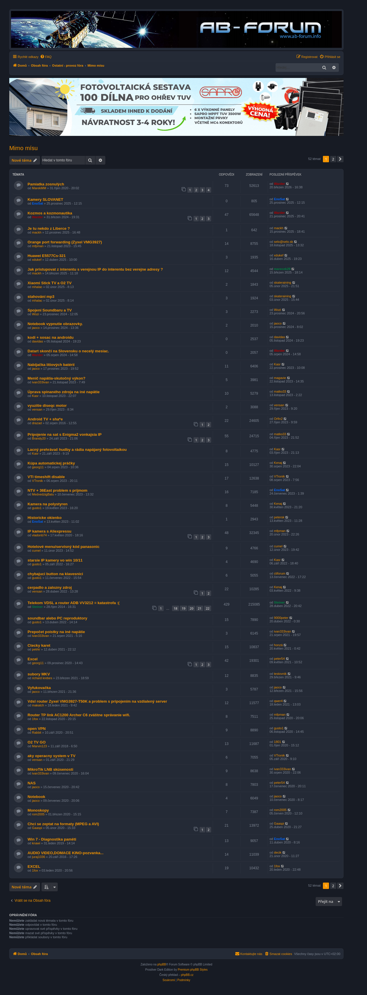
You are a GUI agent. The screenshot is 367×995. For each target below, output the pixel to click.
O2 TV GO (37, 742)
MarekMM (39, 188)
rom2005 (38, 814)
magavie (280, 378)
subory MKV (39, 674)
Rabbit (36, 732)
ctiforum (279, 573)
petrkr (36, 649)
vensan (37, 409)
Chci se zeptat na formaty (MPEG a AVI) (63, 824)
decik (277, 852)
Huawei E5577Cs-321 (47, 256)
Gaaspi (37, 828)
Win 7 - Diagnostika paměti (52, 839)
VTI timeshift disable (46, 477)
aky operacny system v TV (51, 756)
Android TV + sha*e (45, 419)
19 (183, 608)
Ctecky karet (39, 645)
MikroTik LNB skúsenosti (50, 769)
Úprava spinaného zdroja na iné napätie (64, 392)
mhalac (37, 287)
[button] (340, 159)
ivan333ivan (40, 382)
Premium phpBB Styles (193, 969)
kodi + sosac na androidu (51, 337)
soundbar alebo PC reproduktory (57, 618)
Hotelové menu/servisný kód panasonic (64, 546)
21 (200, 608)
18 (176, 608)
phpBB (161, 964)
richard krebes (42, 678)
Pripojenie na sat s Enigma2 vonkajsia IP (65, 434)
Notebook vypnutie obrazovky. (55, 324)
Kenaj (278, 462)
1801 (277, 741)
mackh (36, 232)
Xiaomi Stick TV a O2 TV (50, 283)
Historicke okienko (45, 517)
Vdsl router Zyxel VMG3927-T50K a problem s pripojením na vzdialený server (97, 701)
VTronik (37, 480)
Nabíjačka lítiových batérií (51, 364)
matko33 (280, 391)
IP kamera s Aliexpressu (49, 531)
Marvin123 (39, 746)
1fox (35, 719)
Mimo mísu (23, 148)
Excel (32, 659)
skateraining (282, 282)
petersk (279, 517)
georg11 (38, 467)
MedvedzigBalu (43, 494)
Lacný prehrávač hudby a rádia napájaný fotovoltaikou (77, 449)
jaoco (35, 327)
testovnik (280, 673)
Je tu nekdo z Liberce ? (49, 228)
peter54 (279, 658)
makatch (38, 705)
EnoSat (37, 203)
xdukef (36, 259)
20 (192, 608)
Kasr (277, 364)
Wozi (35, 314)
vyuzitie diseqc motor (47, 405)
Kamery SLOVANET (45, 199)
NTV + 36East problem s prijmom (57, 490)
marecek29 (282, 269)
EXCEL (34, 866)
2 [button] (333, 159)
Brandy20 (39, 438)
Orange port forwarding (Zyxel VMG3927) (65, 242)
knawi (36, 843)
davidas (37, 341)
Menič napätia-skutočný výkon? (56, 378)
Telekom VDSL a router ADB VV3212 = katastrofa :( (74, 603)
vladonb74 (39, 535)
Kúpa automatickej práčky (51, 463)
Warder (279, 183)
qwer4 (278, 701)
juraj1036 (38, 857)
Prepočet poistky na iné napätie (56, 632)
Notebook (36, 796)
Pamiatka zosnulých (46, 184)
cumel (36, 550)
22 (207, 608)
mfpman (38, 246)
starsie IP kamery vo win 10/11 (55, 560)
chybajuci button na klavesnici (55, 574)
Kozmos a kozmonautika (50, 213)
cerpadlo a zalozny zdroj (50, 587)
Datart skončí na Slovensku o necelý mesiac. (68, 351)
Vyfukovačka (39, 688)
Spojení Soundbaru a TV (50, 310)
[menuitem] (46, 56)
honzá (278, 645)
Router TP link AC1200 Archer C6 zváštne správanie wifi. (79, 715)
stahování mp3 (41, 296)
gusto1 (36, 508)
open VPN (37, 728)
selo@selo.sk (283, 241)
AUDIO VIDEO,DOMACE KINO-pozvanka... (66, 853)
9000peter (281, 617)
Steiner (37, 606)
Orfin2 (278, 418)
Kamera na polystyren (48, 504)
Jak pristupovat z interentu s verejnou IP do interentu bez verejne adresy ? (95, 269)
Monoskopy (38, 810)
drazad (37, 423)
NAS (32, 783)
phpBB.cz (187, 974)
